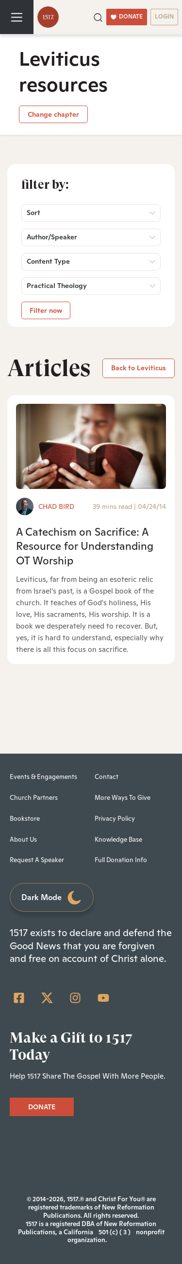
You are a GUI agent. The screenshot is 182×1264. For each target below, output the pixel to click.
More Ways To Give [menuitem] (122, 798)
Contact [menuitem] (106, 777)
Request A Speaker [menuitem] (37, 860)
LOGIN (164, 16)
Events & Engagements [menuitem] (43, 777)
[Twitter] (47, 998)
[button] (98, 16)
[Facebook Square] (19, 998)
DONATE (127, 16)
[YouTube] (103, 998)
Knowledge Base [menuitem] (118, 839)
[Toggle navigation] (16, 17)
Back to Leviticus (138, 367)
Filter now (46, 310)
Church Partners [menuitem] (34, 798)
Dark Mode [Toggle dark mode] (52, 897)
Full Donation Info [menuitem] (121, 860)
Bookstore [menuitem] (25, 818)
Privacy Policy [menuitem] (115, 818)
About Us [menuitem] (23, 839)
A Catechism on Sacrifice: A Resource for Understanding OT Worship (84, 546)
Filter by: (45, 184)
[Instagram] (75, 998)
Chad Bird (56, 506)
